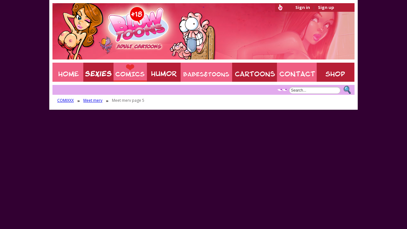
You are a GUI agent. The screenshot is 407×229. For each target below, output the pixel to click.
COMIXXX (130, 72)
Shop (336, 72)
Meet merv (92, 100)
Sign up (326, 7)
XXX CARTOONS (254, 72)
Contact (297, 72)
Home (67, 72)
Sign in (302, 7)
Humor (164, 72)
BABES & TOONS (206, 72)
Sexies (98, 72)
